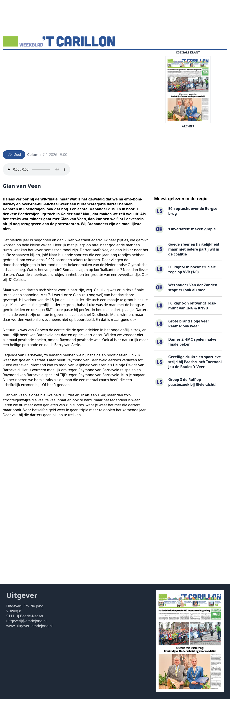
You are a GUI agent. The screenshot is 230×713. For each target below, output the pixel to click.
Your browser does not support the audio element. (36, 183)
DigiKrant (35, 57)
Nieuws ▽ (13, 57)
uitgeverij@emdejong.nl (26, 634)
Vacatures (57, 57)
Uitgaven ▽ (114, 57)
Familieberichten (85, 57)
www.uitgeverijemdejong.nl (29, 639)
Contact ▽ (138, 57)
